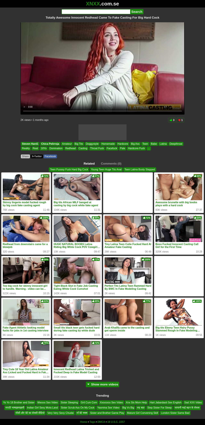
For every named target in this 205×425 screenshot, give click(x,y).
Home (83, 422)
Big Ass (135, 143)
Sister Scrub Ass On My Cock (77, 407)
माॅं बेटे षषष (82, 413)
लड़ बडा (140, 407)
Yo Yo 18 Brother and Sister (18, 402)
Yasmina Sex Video (108, 407)
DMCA (101, 422)
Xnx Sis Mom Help (136, 402)
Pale (122, 148)
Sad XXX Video (193, 402)
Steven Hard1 (30, 143)
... (149, 148)
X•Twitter (37, 156)
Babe (154, 143)
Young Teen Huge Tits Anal (106, 169)
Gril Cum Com (89, 402)
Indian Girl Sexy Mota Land (42, 407)
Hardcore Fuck (136, 148)
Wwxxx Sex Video (47, 402)
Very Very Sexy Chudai (60, 413)
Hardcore (123, 143)
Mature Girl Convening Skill (142, 413)
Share (25, 156)
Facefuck (112, 148)
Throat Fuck (97, 148)
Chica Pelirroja (50, 143)
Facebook (50, 156)
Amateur (67, 143)
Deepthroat (176, 143)
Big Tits (79, 143)
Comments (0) (111, 163)
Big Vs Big (128, 407)
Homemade (108, 143)
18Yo (44, 148)
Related (89, 163)
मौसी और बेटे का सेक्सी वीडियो (30, 413)
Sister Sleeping (69, 402)
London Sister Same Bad (175, 413)
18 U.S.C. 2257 (116, 422)
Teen (145, 143)
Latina (163, 143)
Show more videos (102, 384)
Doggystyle (92, 143)
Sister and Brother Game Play (107, 413)
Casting (83, 148)
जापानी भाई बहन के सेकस (187, 407)
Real (35, 148)
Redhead (70, 148)
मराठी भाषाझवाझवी (14, 407)
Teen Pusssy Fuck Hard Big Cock (69, 169)
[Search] (96, 11)
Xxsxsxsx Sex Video (111, 402)
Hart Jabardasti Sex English (165, 402)
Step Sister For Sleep (159, 407)
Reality (26, 148)
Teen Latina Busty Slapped (139, 169)
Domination (55, 148)
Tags (92, 422)
